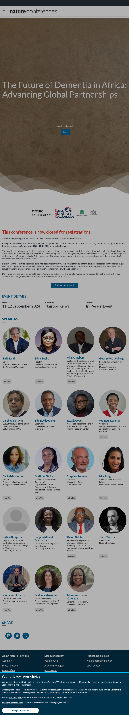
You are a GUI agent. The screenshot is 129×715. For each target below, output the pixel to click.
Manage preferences (12, 702)
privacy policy (16, 697)
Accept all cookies (20, 710)
